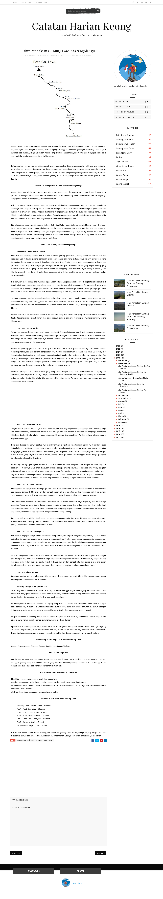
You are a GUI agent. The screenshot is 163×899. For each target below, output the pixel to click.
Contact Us (41, 2)
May (120, 410)
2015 (118, 431)
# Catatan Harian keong (25, 740)
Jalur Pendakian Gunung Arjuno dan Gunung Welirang (138, 317)
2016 (118, 428)
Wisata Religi (122, 179)
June (120, 407)
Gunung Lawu (87, 55)
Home (14, 2)
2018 (118, 425)
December (123, 361)
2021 (118, 352)
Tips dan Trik (122, 162)
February (122, 419)
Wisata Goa (121, 170)
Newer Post (16, 853)
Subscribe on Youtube (133, 112)
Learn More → (78, 883)
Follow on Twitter (133, 102)
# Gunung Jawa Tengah (44, 740)
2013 (118, 437)
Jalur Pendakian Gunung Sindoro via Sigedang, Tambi (132, 373)
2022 (118, 349)
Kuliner (119, 157)
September (123, 398)
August (121, 401)
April (120, 413)
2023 (118, 346)
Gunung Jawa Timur (125, 148)
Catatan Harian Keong (81, 25)
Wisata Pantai (122, 175)
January (121, 422)
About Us (26, 2)
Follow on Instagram (133, 117)
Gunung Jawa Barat (124, 139)
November (123, 363)
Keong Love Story (124, 153)
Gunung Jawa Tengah (73, 55)
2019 (118, 358)
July (120, 404)
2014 (118, 434)
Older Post (101, 853)
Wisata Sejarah (122, 184)
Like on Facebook (133, 107)
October (122, 395)
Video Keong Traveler (125, 166)
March (121, 416)
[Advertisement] (58, 403)
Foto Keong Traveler (125, 135)
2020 (118, 355)
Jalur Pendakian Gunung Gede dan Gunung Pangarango (138, 283)
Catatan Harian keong (56, 55)
